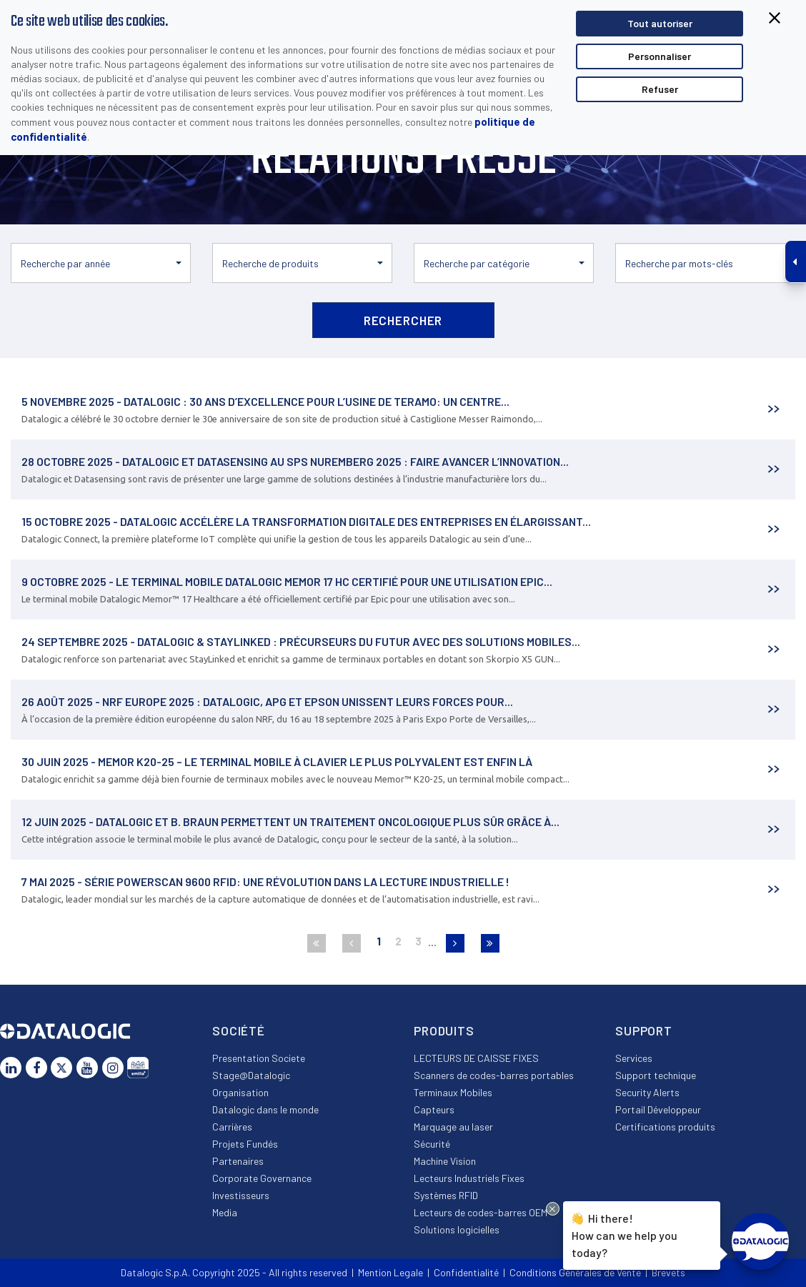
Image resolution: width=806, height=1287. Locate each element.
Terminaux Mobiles (453, 1092)
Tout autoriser (659, 23)
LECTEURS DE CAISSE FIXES (476, 1058)
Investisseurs (240, 1195)
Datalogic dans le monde (265, 1109)
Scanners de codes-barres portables (494, 1075)
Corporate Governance (262, 1178)
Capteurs (434, 1109)
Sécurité (432, 1144)
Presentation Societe (258, 1058)
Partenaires (238, 1161)
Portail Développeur (658, 1109)
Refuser (660, 89)
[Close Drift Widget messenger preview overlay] (552, 1209)
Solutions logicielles (456, 1229)
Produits (444, 1030)
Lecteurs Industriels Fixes (469, 1178)
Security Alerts (647, 1092)
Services (633, 1058)
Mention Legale (390, 1272)
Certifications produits (665, 1126)
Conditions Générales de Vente (575, 1272)
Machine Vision (445, 1161)
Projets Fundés (245, 1144)
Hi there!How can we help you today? (624, 1233)
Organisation (240, 1092)
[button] (101, 263)
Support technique (655, 1075)
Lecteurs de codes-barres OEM (480, 1212)
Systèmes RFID (446, 1195)
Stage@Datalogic (251, 1075)
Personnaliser (659, 56)
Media (224, 1212)
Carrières (232, 1126)
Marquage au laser (453, 1126)
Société (238, 1030)
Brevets (668, 1272)
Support (643, 1030)
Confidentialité (466, 1272)
